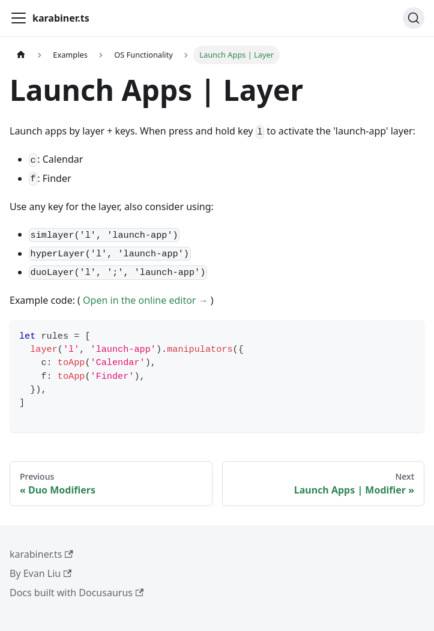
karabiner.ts (41, 554)
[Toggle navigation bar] (19, 18)
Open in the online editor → (145, 300)
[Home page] (21, 55)
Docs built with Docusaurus (76, 592)
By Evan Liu (40, 573)
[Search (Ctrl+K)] (413, 18)
